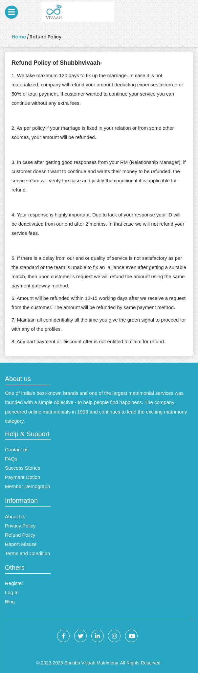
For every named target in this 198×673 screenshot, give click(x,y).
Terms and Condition (27, 553)
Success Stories (22, 468)
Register (14, 583)
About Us (15, 516)
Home (19, 37)
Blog (10, 601)
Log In (12, 592)
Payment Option (22, 477)
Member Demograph (27, 486)
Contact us (17, 449)
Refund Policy (20, 535)
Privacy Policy (20, 525)
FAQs (11, 458)
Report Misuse (21, 544)
